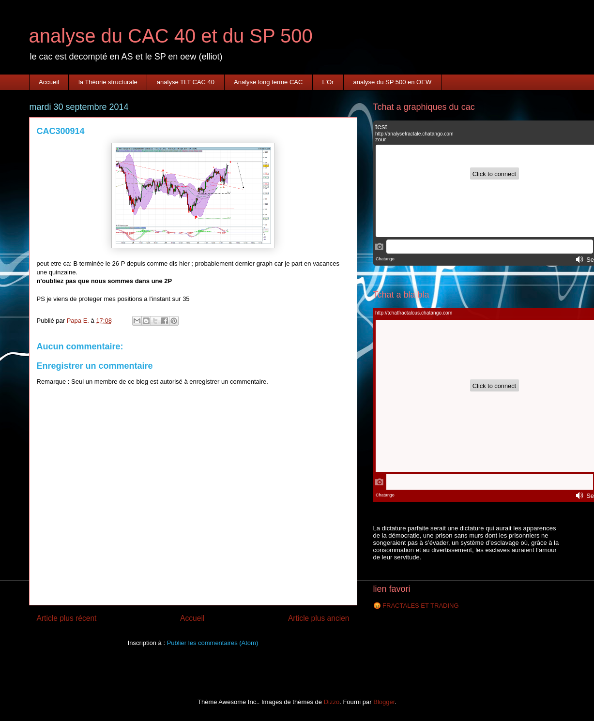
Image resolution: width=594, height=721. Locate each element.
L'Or (328, 82)
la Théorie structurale (107, 82)
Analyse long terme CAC (268, 82)
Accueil (49, 82)
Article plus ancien (319, 618)
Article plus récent (67, 618)
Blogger (384, 702)
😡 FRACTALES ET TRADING (416, 605)
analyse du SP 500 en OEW (392, 82)
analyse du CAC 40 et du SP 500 (171, 35)
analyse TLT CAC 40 (185, 82)
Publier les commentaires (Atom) (213, 642)
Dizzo (332, 702)
